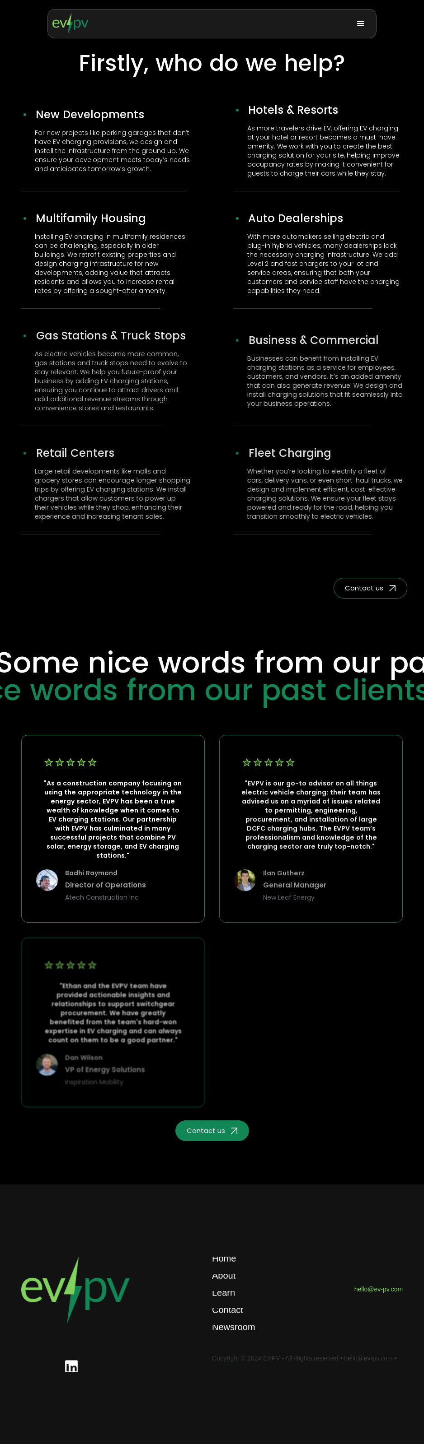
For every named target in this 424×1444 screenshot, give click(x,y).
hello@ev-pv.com (378, 1289)
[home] (70, 24)
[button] (361, 24)
